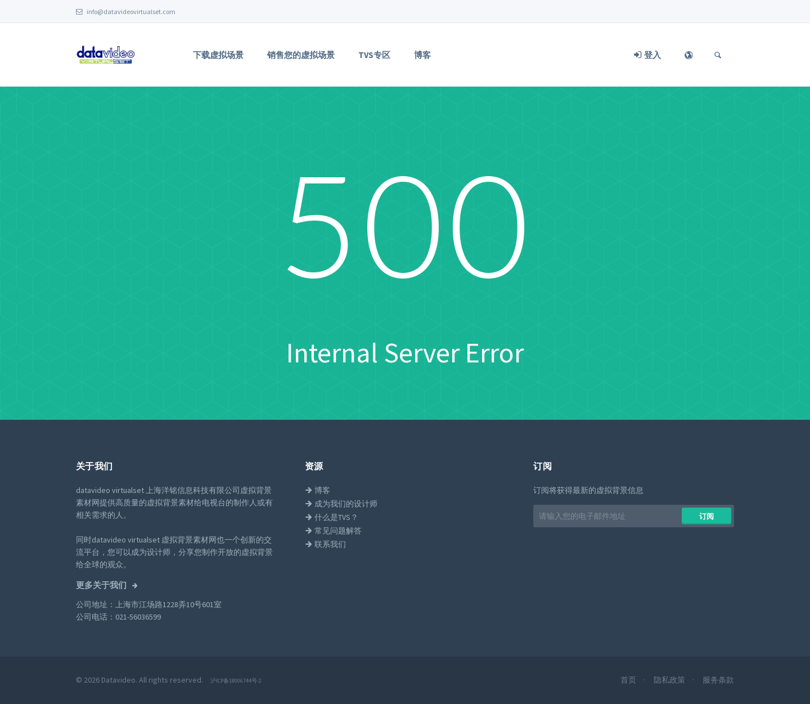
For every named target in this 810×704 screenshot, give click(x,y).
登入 (647, 55)
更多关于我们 (102, 585)
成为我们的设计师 (341, 504)
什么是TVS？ (331, 517)
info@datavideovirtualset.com (126, 11)
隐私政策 (670, 680)
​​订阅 (706, 516)
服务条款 (718, 680)
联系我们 (325, 544)
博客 (422, 55)
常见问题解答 (333, 531)
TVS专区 (374, 55)
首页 (629, 680)
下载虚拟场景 (218, 55)
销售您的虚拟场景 (301, 55)
